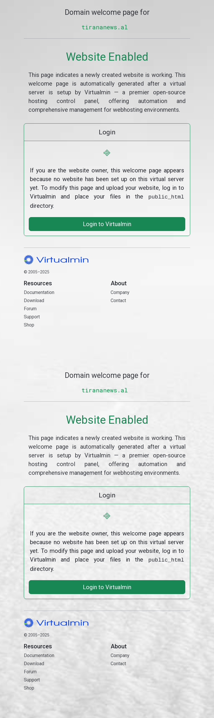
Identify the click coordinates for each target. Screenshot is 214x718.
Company (120, 292)
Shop (29, 324)
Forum (30, 308)
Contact (150, 320)
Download (34, 300)
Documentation (39, 292)
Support (32, 316)
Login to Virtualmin (107, 223)
